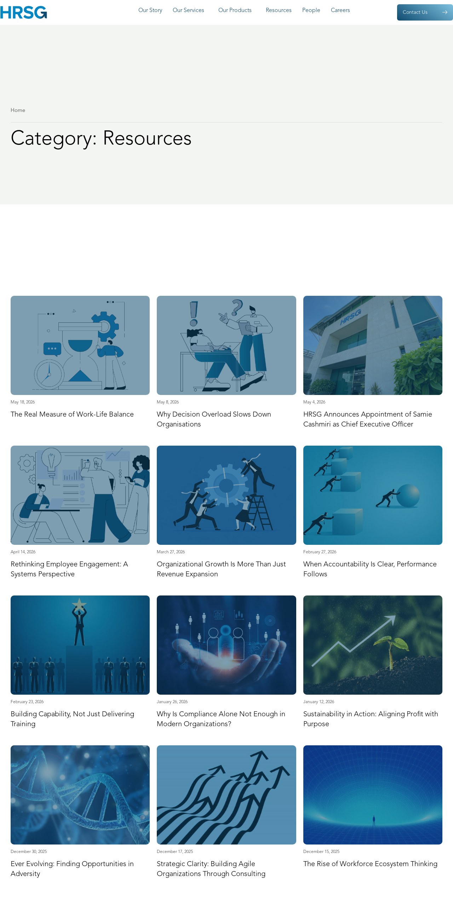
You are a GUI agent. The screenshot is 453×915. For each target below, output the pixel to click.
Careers (342, 11)
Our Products (236, 11)
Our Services (190, 11)
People (311, 10)
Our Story (150, 10)
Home (18, 110)
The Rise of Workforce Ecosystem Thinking (370, 864)
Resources (279, 10)
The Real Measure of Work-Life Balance (72, 414)
